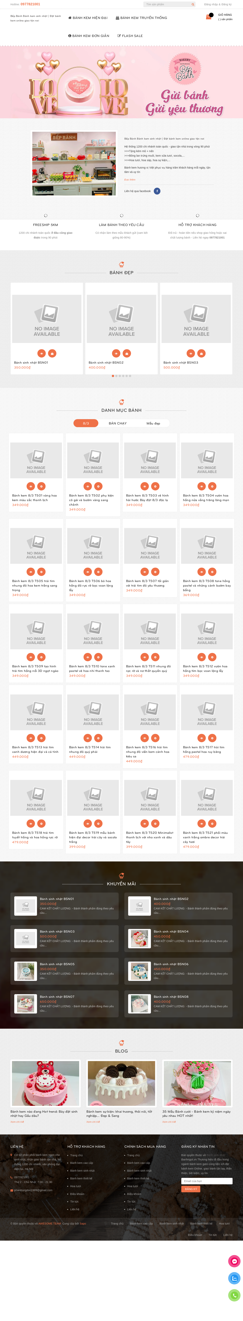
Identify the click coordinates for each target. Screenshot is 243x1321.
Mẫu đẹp (153, 426)
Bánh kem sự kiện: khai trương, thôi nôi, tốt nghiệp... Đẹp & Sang (119, 1119)
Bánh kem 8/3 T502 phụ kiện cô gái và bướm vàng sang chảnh (91, 502)
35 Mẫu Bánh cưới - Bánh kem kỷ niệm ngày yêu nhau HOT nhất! (196, 1119)
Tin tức (74, 1207)
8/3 (86, 426)
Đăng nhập (211, 4)
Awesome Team (49, 1229)
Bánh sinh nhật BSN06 (171, 968)
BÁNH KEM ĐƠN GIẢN (88, 35)
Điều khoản (77, 1200)
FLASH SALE (130, 35)
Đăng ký (227, 4)
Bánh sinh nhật (216, 1161)
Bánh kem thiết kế (81, 1184)
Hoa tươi (75, 1192)
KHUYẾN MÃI (121, 888)
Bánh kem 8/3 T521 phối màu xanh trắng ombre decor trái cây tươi (205, 840)
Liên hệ (74, 1215)
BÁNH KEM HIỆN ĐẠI (87, 17)
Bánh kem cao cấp (81, 1168)
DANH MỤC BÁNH (121, 413)
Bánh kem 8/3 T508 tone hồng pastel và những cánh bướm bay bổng (207, 588)
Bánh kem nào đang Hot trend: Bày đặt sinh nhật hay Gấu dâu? (43, 1119)
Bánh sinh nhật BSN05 (57, 968)
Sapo (83, 1229)
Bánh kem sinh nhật (82, 1176)
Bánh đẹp (122, 274)
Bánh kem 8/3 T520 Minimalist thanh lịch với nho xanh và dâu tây (149, 840)
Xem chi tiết (17, 1127)
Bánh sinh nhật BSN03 (180, 364)
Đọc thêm (129, 179)
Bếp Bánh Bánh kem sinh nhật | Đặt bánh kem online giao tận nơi (164, 138)
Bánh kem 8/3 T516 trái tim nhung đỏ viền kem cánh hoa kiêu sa (147, 754)
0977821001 (30, 4)
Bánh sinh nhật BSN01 (31, 364)
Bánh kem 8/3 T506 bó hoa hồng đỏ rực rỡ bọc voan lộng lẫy (91, 588)
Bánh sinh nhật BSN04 (171, 936)
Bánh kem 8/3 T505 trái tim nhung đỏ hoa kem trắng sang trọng (34, 588)
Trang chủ (76, 1161)
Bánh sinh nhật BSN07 (57, 1001)
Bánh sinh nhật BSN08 (171, 1001)
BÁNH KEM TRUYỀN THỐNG (141, 17)
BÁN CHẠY (118, 426)
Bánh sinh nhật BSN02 (106, 364)
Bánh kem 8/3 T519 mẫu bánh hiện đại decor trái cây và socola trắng (93, 840)
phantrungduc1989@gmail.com (33, 1196)
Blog (121, 1057)
